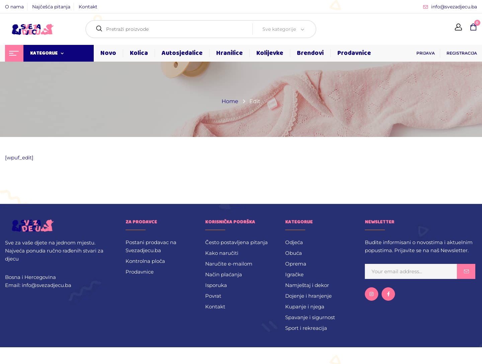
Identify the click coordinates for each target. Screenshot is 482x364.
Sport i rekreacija (306, 328)
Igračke (294, 274)
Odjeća (294, 242)
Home (230, 101)
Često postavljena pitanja (236, 242)
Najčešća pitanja (51, 7)
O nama (14, 7)
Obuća (293, 253)
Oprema (295, 264)
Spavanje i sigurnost (310, 317)
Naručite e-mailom (228, 264)
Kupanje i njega (304, 306)
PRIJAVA (425, 53)
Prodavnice (140, 272)
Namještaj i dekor (307, 285)
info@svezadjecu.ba (454, 7)
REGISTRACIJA (462, 53)
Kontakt (88, 7)
